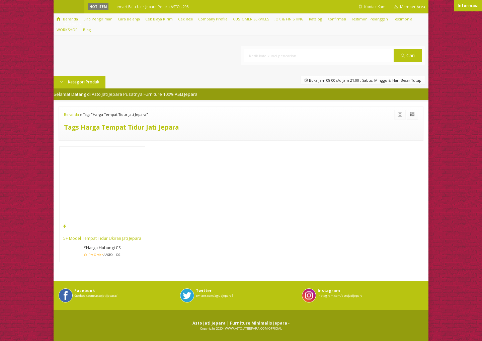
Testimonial (403, 18)
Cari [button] (408, 55)
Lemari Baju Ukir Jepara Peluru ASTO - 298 (151, 6)
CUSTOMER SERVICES (251, 18)
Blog (87, 29)
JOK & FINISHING (289, 18)
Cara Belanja (129, 18)
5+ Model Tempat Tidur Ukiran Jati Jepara (102, 238)
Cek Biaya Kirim (159, 18)
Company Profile (213, 18)
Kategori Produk (79, 82)
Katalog (315, 18)
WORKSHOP (67, 29)
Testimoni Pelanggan (369, 18)
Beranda (67, 18)
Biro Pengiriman (97, 18)
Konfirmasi (336, 18)
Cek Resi (185, 18)
